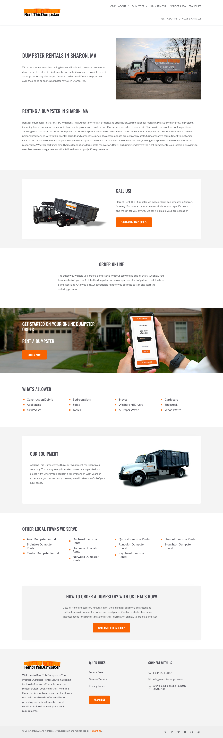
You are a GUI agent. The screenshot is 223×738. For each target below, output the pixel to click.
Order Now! (34, 355)
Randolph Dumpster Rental (132, 546)
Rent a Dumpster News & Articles (181, 18)
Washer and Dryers (131, 404)
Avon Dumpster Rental (41, 539)
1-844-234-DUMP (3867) (133, 222)
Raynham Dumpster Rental (131, 554)
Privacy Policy (97, 686)
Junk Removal (159, 6)
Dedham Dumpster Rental (85, 540)
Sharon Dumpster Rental (180, 539)
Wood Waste (173, 410)
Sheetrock (171, 404)
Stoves (123, 399)
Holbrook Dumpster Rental (86, 549)
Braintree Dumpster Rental (40, 546)
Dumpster (138, 6)
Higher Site (95, 730)
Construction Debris (40, 399)
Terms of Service (98, 679)
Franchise (195, 6)
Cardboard (171, 399)
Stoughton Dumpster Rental (178, 546)
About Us (123, 6)
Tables (77, 410)
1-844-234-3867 (162, 672)
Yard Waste (34, 410)
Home (112, 6)
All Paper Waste (129, 410)
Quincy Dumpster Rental (134, 539)
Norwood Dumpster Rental (86, 558)
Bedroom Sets (82, 399)
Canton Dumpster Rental (43, 553)
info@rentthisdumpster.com (168, 679)
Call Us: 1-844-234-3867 (111, 628)
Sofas (76, 404)
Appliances (34, 404)
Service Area (178, 6)
